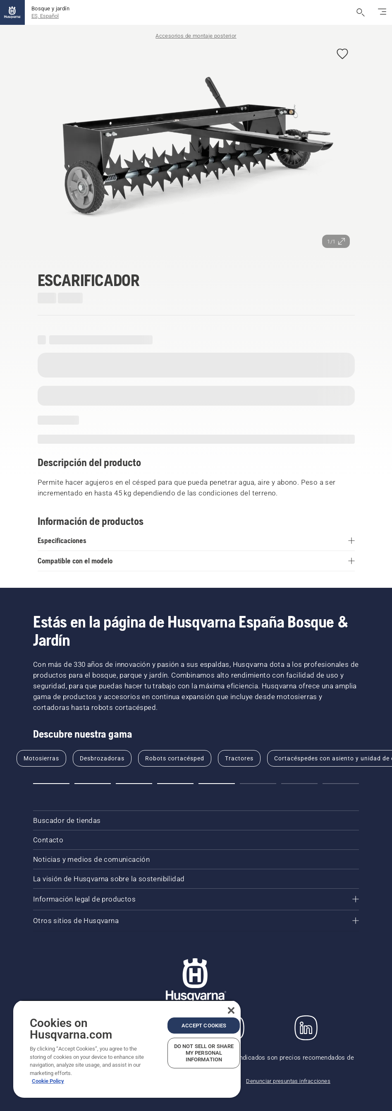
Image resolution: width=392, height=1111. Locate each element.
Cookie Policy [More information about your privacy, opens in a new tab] (48, 1081)
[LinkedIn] (306, 1027)
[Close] (231, 1010)
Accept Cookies (204, 1025)
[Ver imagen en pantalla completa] (196, 147)
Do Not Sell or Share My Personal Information (204, 1053)
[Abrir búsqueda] (360, 12)
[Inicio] (12, 12)
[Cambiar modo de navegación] (382, 12)
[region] (127, 1049)
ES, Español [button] (45, 16)
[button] (342, 54)
